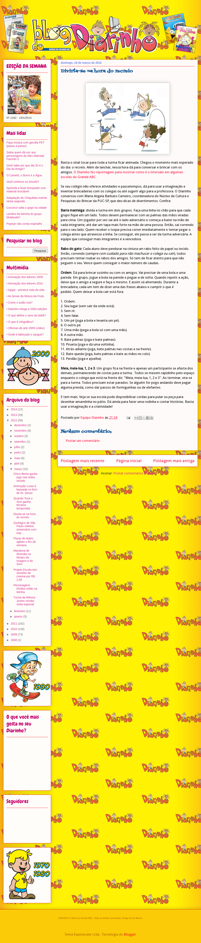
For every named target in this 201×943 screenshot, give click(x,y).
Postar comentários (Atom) (134, 473)
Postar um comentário (83, 441)
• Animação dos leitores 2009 (24, 277)
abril (17, 463)
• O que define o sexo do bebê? (26, 315)
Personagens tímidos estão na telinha (25, 589)
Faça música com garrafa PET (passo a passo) (25, 144)
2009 (14, 634)
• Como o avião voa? (19, 302)
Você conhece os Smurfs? (22, 181)
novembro (20, 430)
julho (17, 447)
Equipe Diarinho (92, 418)
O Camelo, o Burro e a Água (24, 175)
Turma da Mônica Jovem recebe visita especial (24, 601)
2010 (14, 629)
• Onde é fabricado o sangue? (25, 334)
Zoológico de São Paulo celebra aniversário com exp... (24, 528)
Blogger (130, 934)
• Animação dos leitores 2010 (24, 283)
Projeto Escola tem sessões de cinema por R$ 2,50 (25, 574)
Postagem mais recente (82, 460)
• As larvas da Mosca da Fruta (25, 296)
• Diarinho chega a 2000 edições (26, 309)
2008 (14, 640)
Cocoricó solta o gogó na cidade (26, 207)
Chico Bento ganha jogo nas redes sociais (25, 477)
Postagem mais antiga (174, 460)
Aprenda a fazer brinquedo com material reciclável (26, 189)
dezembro (20, 425)
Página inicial (129, 460)
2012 (14, 420)
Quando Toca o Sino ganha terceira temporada (23, 503)
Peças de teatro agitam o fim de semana (24, 542)
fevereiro (20, 611)
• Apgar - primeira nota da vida (25, 289)
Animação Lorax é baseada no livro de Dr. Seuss (25, 489)
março (18, 469)
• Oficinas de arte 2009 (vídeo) (25, 328)
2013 (14, 415)
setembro (20, 441)
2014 (14, 409)
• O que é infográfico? (20, 321)
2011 (14, 623)
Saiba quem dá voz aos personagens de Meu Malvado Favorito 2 (25, 156)
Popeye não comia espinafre (24, 223)
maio (17, 458)
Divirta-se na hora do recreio (24, 515)
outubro (19, 436)
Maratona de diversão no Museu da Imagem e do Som (23, 557)
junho (18, 452)
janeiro (18, 616)
